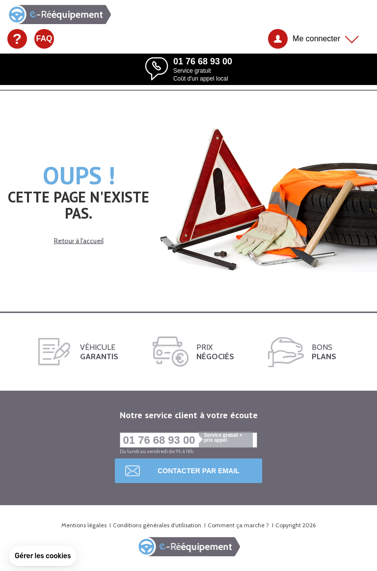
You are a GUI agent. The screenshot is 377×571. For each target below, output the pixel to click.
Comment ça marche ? (238, 525)
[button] (43, 556)
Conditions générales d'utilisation (157, 525)
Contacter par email (199, 471)
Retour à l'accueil (79, 240)
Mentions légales (84, 525)
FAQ (44, 38)
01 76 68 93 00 (188, 440)
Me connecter (316, 38)
